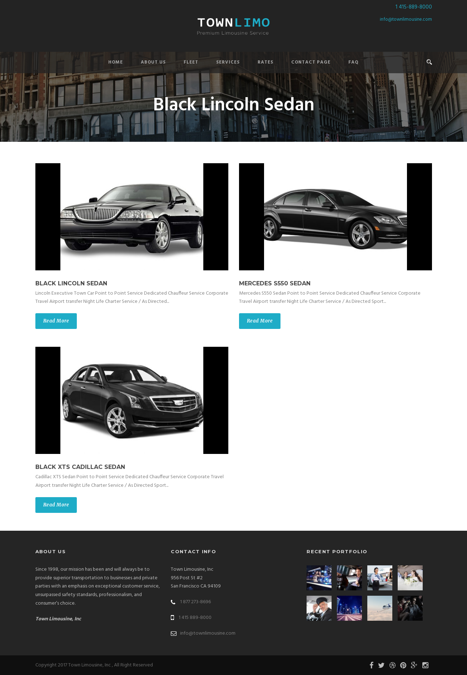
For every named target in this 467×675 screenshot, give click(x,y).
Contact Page (311, 62)
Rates (265, 62)
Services (228, 62)
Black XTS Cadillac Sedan (80, 467)
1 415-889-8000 (414, 7)
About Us (153, 62)
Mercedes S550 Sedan (274, 283)
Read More (56, 321)
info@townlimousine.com (406, 19)
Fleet (191, 62)
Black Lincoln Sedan (71, 283)
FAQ (353, 62)
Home (115, 62)
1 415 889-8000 (195, 618)
